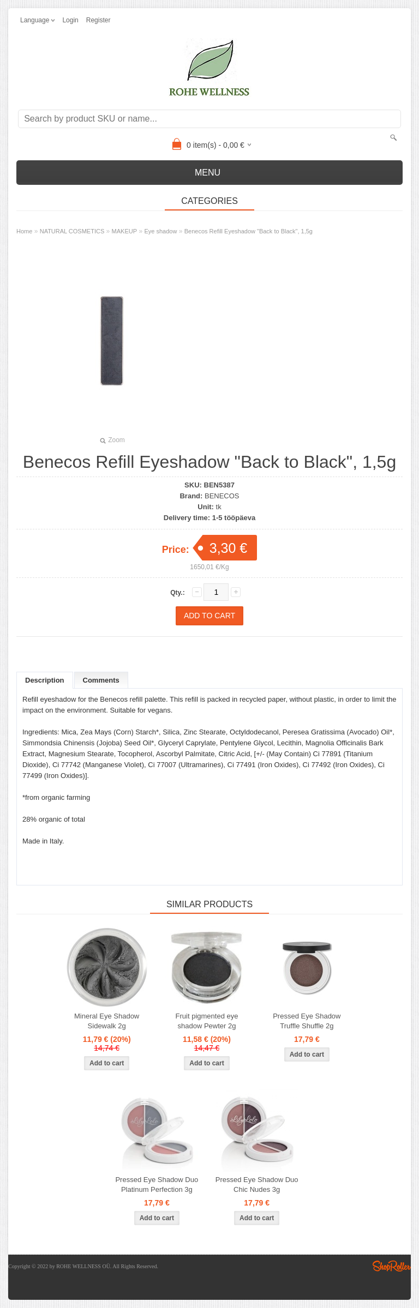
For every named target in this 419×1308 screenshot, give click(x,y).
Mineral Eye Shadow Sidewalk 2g (106, 1021)
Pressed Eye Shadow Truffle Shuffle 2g (306, 1021)
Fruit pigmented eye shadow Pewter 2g (207, 1021)
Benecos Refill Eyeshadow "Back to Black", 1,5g (248, 231)
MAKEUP (124, 231)
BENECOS (222, 496)
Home (24, 231)
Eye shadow (160, 231)
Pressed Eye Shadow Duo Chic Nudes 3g (257, 1185)
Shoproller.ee (392, 1266)
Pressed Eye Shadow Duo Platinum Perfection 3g (156, 1185)
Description (44, 680)
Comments (101, 680)
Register (98, 20)
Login (70, 20)
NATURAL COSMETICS (72, 231)
